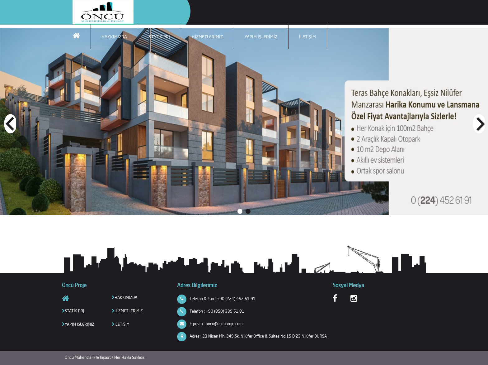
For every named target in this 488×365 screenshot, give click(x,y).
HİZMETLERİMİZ (207, 37)
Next (478, 123)
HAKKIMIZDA (114, 37)
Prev (9, 123)
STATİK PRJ (159, 37)
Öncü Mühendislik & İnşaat (88, 357)
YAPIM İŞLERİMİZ (261, 37)
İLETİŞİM (307, 37)
